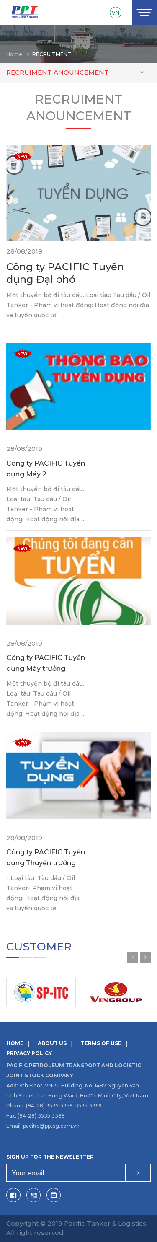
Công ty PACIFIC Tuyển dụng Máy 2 (45, 468)
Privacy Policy (29, 1053)
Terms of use (101, 1043)
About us (52, 1043)
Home (14, 54)
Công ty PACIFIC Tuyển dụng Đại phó (65, 273)
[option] (78, 44)
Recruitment (51, 54)
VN (115, 13)
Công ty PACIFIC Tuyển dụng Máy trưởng (45, 663)
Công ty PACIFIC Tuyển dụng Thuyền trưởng (45, 857)
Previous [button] (132, 957)
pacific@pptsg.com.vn (51, 1126)
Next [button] (145, 957)
